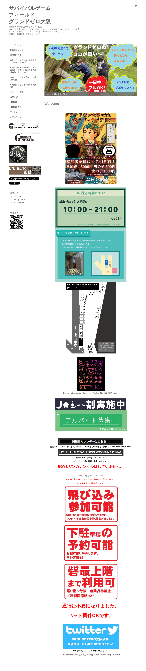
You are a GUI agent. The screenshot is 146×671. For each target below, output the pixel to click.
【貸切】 (14, 102)
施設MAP (14, 97)
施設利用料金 (15, 55)
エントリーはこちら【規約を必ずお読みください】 (23, 61)
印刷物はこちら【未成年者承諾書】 (23, 86)
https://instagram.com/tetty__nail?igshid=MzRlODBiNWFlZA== (91, 393)
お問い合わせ (15, 117)
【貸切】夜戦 (16, 107)
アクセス (14, 112)
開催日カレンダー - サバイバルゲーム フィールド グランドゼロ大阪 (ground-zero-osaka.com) (91, 447)
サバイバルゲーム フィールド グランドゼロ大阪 (30, 14)
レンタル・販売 (16, 92)
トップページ (15, 45)
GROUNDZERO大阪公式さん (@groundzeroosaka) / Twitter (91, 655)
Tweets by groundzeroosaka (90, 476)
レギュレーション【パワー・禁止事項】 (23, 78)
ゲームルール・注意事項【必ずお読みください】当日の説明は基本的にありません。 (23, 70)
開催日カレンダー (17, 50)
